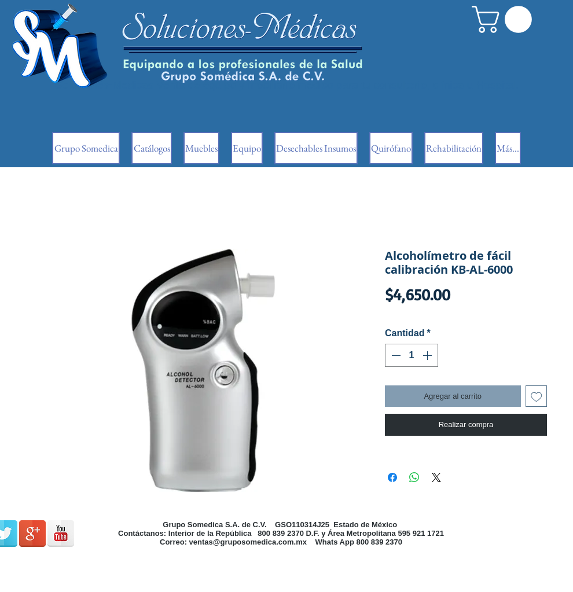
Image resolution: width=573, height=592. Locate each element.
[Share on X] (436, 477)
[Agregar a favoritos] (537, 396)
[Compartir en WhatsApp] (414, 477)
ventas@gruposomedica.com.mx (248, 542)
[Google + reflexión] (32, 533)
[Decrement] (395, 355)
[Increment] (428, 355)
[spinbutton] (411, 355)
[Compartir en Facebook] (392, 477)
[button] (505, 19)
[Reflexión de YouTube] (60, 533)
